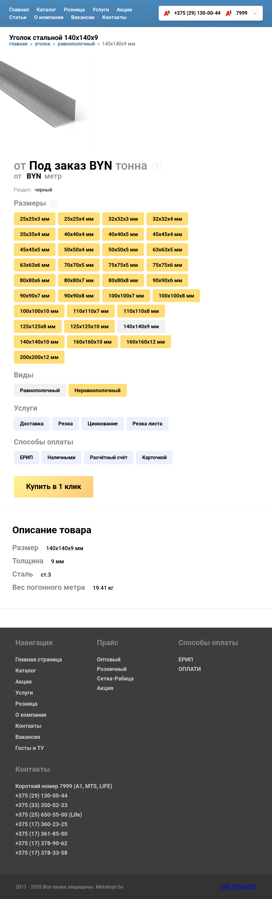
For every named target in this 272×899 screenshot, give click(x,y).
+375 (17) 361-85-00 (41, 833)
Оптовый (109, 659)
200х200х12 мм (39, 357)
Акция (105, 688)
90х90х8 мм (79, 296)
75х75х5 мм (123, 265)
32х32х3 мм (123, 219)
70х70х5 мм (79, 265)
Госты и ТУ (29, 748)
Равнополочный (76, 44)
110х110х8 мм (141, 311)
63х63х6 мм (34, 265)
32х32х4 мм (167, 219)
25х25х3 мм (34, 219)
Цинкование (102, 423)
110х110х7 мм (91, 311)
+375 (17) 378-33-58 (41, 853)
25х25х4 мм (79, 219)
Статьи (17, 17)
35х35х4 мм (34, 234)
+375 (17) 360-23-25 (41, 824)
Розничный (112, 669)
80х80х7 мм (79, 280)
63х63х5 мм (167, 249)
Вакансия (27, 737)
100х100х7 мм (126, 296)
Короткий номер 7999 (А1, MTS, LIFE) (63, 786)
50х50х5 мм (123, 249)
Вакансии (83, 17)
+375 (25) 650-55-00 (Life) (48, 814)
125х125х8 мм (38, 326)
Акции (124, 9)
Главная (19, 9)
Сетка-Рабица (115, 678)
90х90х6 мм (167, 280)
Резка (65, 423)
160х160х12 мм (145, 342)
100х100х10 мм (39, 311)
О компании (48, 17)
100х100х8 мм (176, 296)
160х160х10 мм (92, 342)
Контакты (114, 17)
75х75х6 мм (167, 265)
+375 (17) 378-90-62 (41, 843)
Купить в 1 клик (53, 486)
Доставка (32, 423)
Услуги (100, 9)
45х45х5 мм (34, 249)
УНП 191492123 (238, 887)
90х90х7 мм (34, 296)
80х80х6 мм (34, 280)
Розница (74, 9)
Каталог (46, 9)
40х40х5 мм (123, 234)
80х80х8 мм (123, 280)
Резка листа (147, 423)
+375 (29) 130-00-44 (190, 13)
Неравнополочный (98, 390)
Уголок (43, 44)
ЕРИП (26, 457)
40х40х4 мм (79, 234)
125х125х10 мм (89, 326)
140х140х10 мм (39, 342)
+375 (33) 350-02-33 (41, 805)
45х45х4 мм (167, 234)
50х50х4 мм (79, 249)
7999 (234, 13)
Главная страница (38, 659)
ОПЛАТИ (190, 669)
